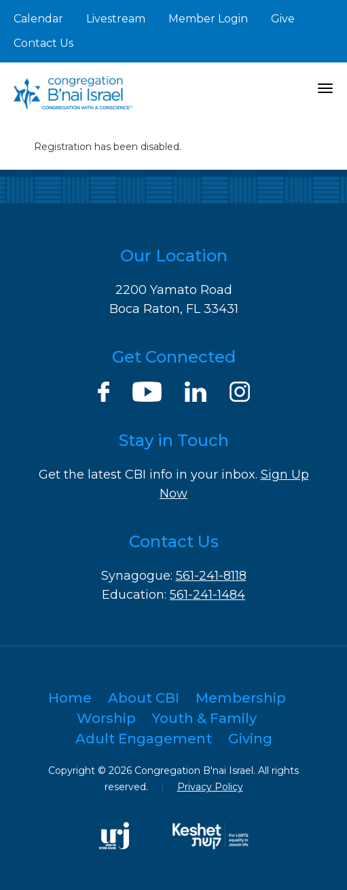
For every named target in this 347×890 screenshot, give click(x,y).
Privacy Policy (210, 787)
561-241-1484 (207, 594)
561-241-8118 (211, 575)
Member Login (208, 18)
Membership (241, 698)
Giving (250, 738)
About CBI (143, 698)
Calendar (38, 18)
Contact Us (43, 43)
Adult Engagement (143, 738)
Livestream (115, 18)
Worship (106, 718)
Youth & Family (204, 718)
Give (283, 18)
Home (70, 698)
